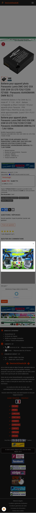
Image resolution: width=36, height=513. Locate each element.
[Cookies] (4, 509)
